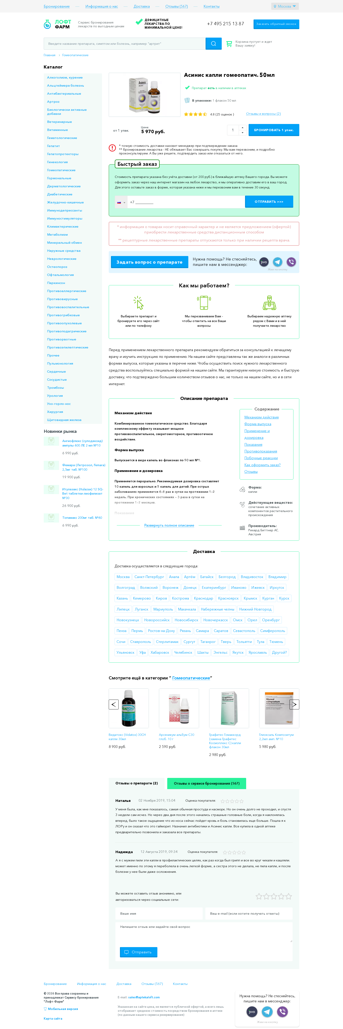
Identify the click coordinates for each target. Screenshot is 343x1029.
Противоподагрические (67, 331)
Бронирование (57, 6)
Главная (49, 55)
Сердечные (56, 371)
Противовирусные (62, 299)
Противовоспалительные (68, 307)
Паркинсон (56, 283)
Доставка (142, 6)
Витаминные (57, 130)
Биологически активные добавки (67, 111)
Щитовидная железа (64, 420)
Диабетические (59, 194)
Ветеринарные (59, 122)
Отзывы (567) (176, 6)
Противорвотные (61, 339)
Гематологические (62, 138)
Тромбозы (55, 387)
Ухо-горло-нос (59, 403)
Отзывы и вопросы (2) (263, 113)
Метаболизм (57, 234)
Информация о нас (101, 6)
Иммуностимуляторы (64, 218)
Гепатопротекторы (62, 154)
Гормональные (59, 178)
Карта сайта (53, 1018)
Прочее (53, 355)
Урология (55, 395)
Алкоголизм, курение (65, 77)
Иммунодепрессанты (64, 210)
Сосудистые (57, 379)
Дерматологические (64, 186)
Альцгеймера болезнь (65, 85)
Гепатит (53, 146)
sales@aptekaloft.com (144, 997)
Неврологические (61, 258)
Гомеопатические (75, 55)
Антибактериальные (64, 93)
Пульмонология (60, 363)
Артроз (53, 101)
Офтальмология (60, 275)
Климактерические (62, 226)
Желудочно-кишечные (65, 202)
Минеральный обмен (64, 242)
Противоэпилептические (67, 347)
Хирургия (55, 412)
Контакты (211, 6)
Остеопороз (57, 267)
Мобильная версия (63, 1009)
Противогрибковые (63, 315)
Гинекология (57, 162)
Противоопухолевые (64, 323)
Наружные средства (63, 250)
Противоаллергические (66, 291)
